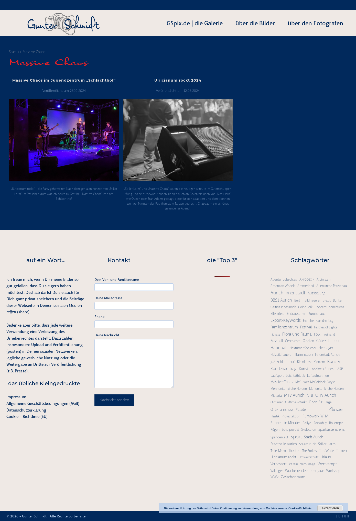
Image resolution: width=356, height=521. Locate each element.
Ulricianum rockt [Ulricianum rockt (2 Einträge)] (283, 457)
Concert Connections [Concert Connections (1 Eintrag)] (329, 307)
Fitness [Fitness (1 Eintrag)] (275, 334)
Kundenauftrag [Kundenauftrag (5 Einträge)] (284, 368)
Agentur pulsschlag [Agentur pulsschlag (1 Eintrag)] (284, 279)
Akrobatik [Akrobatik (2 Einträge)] (306, 279)
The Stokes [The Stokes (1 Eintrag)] (309, 451)
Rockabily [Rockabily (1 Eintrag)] (320, 423)
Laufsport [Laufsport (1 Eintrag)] (277, 375)
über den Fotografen (315, 23)
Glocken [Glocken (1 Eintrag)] (308, 341)
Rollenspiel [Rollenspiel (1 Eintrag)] (336, 423)
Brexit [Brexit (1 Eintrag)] (327, 300)
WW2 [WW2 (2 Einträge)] (274, 477)
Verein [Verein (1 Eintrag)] (293, 464)
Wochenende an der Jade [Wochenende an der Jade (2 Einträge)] (304, 470)
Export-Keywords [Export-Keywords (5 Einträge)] (286, 320)
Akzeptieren (330, 508)
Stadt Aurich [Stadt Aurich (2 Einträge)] (313, 437)
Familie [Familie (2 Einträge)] (308, 320)
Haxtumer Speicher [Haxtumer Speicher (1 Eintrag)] (303, 348)
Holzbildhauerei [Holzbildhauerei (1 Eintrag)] (281, 354)
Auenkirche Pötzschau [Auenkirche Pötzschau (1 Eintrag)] (331, 286)
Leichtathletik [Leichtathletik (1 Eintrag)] (295, 375)
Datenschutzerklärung (26, 410)
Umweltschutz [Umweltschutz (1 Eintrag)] (308, 457)
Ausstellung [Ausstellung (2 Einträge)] (316, 293)
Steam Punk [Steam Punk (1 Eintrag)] (307, 444)
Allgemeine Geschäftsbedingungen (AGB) (42, 403)
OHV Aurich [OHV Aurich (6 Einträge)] (325, 395)
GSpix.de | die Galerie (195, 23)
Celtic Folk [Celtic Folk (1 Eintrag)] (305, 307)
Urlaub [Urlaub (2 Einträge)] (326, 457)
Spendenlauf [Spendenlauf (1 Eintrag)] (279, 437)
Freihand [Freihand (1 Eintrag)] (329, 334)
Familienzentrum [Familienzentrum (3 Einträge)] (284, 327)
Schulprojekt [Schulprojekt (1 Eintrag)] (290, 429)
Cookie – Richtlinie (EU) (27, 416)
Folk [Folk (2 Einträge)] (317, 334)
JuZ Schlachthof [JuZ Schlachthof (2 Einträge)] (283, 361)
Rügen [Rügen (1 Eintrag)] (275, 429)
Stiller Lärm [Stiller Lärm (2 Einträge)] (327, 444)
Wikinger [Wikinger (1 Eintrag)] (277, 471)
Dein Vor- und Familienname (116, 279)
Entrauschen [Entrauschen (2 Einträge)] (296, 313)
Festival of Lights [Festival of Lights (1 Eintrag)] (325, 327)
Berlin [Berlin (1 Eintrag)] (298, 300)
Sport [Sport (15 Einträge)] (296, 437)
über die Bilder (255, 23)
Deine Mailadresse (108, 298)
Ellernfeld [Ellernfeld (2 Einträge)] (278, 313)
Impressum (16, 397)
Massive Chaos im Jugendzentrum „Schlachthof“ (64, 81)
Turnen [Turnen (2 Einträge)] (341, 450)
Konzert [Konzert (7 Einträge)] (334, 361)
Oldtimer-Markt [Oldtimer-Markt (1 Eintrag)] (296, 402)
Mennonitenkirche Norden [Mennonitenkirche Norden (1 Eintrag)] (289, 388)
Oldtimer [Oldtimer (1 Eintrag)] (277, 402)
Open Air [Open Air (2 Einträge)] (315, 402)
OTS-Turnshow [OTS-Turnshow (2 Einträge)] (282, 409)
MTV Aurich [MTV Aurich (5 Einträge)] (294, 395)
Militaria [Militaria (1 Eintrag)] (276, 395)
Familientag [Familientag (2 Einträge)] (324, 320)
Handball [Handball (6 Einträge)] (279, 347)
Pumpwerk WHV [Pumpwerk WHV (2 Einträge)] (315, 416)
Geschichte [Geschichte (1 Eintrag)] (292, 341)
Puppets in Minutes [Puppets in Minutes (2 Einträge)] (285, 422)
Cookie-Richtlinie (299, 508)
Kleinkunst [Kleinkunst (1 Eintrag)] (304, 362)
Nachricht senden (114, 400)
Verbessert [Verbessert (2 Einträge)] (279, 464)
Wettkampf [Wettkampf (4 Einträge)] (327, 464)
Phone (99, 316)
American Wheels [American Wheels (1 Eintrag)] (283, 286)
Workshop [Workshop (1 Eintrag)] (333, 471)
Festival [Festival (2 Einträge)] (306, 327)
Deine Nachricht (106, 335)
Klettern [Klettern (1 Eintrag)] (319, 362)
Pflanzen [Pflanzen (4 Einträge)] (336, 409)
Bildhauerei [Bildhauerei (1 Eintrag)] (312, 300)
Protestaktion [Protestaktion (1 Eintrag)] (291, 416)
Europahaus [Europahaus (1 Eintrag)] (317, 314)
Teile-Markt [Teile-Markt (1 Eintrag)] (278, 451)
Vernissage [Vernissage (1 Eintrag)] (307, 464)
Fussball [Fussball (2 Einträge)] (277, 340)
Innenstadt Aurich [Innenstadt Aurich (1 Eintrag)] (327, 354)
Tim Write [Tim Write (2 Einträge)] (326, 450)
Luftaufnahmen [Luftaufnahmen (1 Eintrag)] (318, 375)
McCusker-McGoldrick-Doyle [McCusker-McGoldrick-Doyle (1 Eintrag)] (315, 382)
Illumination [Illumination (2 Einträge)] (304, 354)
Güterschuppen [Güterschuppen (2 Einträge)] (328, 340)
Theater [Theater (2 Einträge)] (294, 450)
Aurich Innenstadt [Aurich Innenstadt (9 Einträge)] (288, 293)
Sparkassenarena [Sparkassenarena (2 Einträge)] (331, 429)
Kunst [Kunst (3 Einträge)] (303, 368)
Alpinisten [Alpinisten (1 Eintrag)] (323, 279)
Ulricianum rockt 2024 (177, 81)
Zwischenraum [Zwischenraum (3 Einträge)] (293, 477)
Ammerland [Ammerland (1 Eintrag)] (305, 286)
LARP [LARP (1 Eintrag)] (339, 369)
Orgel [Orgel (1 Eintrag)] (328, 402)
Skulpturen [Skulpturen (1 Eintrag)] (308, 429)
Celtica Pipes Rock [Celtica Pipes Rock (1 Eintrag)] (283, 307)
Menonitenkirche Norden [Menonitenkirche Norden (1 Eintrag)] (326, 388)
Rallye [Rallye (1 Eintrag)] (307, 423)
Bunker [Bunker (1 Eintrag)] (338, 300)
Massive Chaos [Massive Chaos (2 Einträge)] (282, 382)
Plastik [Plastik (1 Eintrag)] (275, 416)
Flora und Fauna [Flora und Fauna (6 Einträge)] (297, 334)
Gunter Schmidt (34, 516)
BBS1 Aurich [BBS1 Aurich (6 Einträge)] (281, 300)
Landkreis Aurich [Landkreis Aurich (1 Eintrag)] (321, 369)
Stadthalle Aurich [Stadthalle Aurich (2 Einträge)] (284, 444)
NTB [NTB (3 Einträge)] (310, 395)
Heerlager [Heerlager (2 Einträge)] (326, 348)
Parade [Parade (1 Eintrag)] (301, 409)
